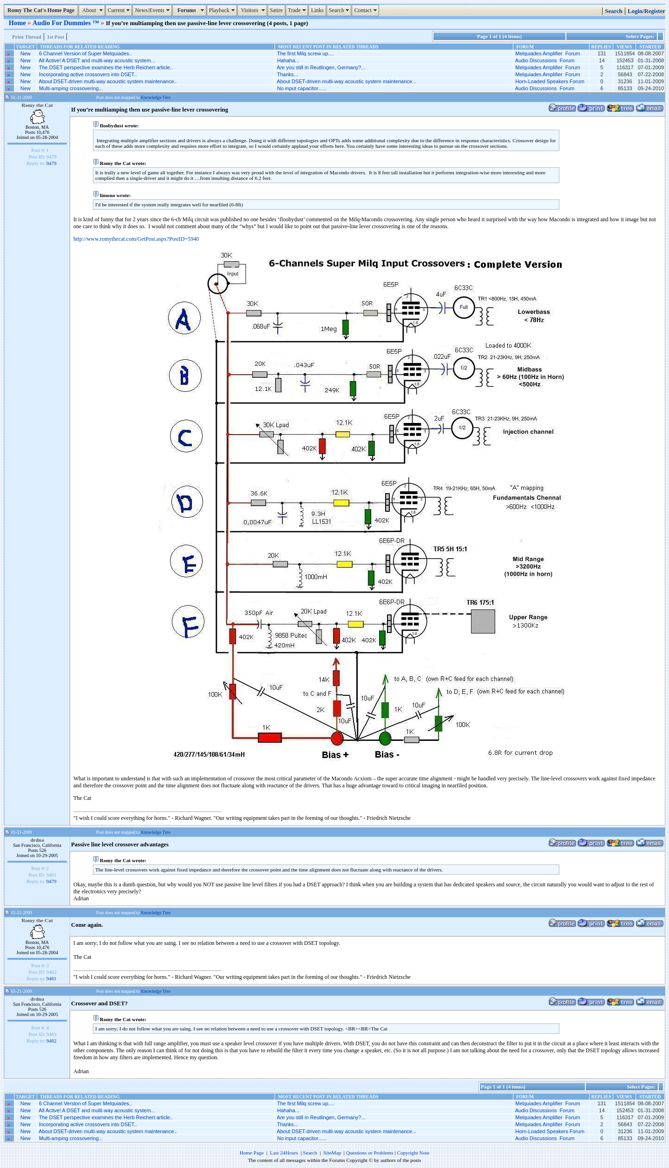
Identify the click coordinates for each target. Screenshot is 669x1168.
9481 (51, 978)
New (25, 53)
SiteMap (332, 1152)
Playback (223, 10)
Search (340, 10)
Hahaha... (288, 60)
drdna (37, 840)
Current (120, 10)
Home (18, 22)
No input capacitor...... (301, 88)
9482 (51, 1040)
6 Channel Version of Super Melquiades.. (85, 53)
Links (317, 10)
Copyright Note (413, 1152)
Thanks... (287, 74)
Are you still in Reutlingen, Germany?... (321, 67)
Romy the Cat (37, 105)
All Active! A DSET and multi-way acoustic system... (97, 60)
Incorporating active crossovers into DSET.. (88, 74)
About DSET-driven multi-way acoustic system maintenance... (346, 81)
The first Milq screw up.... (305, 53)
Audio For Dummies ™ (67, 22)
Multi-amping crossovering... (71, 88)
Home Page (252, 1152)
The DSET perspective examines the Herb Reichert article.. (106, 67)
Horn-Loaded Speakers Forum (549, 81)
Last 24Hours (284, 1152)
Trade (298, 10)
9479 (51, 163)
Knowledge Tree (156, 97)
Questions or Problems (370, 1152)
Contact (366, 10)
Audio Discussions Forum (545, 60)
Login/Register (646, 11)
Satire (276, 10)
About (93, 10)
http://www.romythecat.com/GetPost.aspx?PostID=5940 (136, 239)
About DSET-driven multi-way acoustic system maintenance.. (108, 81)
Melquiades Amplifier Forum (547, 53)
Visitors (253, 10)
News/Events (153, 10)
